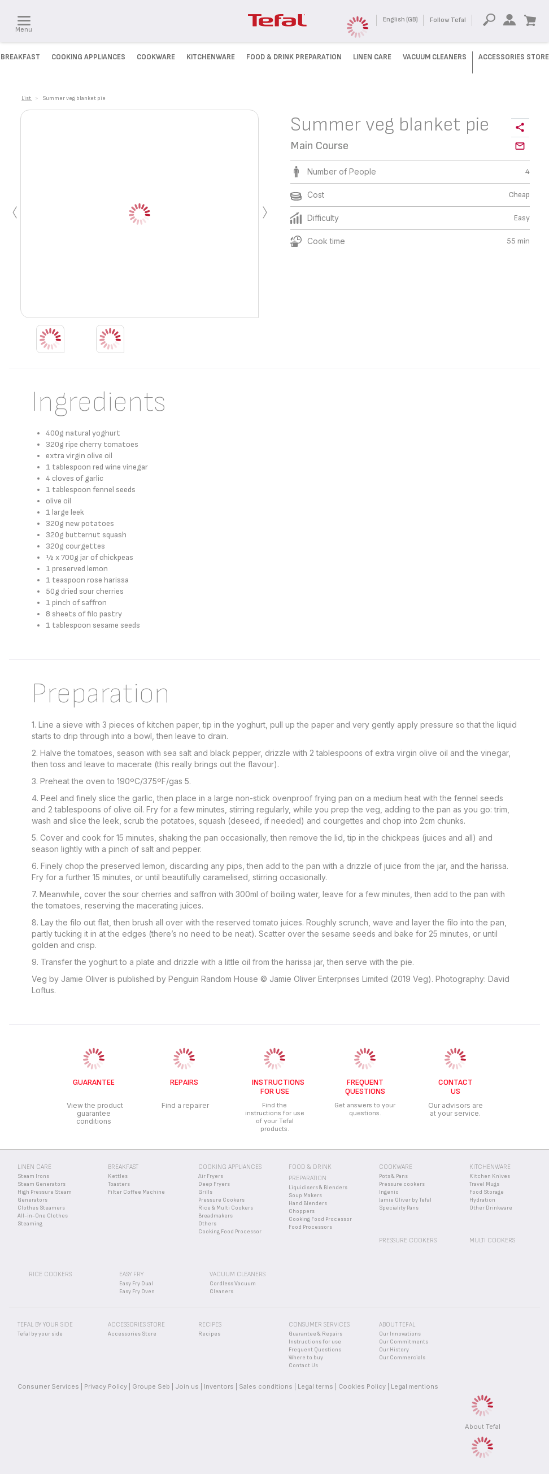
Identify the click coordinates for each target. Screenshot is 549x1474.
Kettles (118, 1176)
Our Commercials (402, 1357)
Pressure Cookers (221, 1200)
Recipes (209, 1333)
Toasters (119, 1184)
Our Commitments (403, 1341)
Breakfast (20, 57)
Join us (187, 1386)
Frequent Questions (315, 1349)
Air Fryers (210, 1176)
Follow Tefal (448, 20)
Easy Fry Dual (136, 1283)
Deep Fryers (214, 1184)
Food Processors (310, 1227)
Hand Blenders (308, 1203)
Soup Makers (305, 1195)
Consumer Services (48, 1386)
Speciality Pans (399, 1208)
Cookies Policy (362, 1386)
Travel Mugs (484, 1184)
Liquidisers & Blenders (318, 1187)
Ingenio (389, 1192)
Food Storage (486, 1192)
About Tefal (482, 1426)
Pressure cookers (402, 1184)
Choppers (302, 1211)
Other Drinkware (490, 1208)
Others (207, 1223)
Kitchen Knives (489, 1176)
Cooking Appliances (88, 57)
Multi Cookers (492, 1240)
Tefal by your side (40, 1333)
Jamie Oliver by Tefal (405, 1200)
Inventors (219, 1386)
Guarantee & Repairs (315, 1333)
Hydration (482, 1200)
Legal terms (315, 1386)
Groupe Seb (151, 1386)
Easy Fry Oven (137, 1291)
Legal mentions (414, 1386)
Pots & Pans (393, 1176)
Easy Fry (131, 1274)
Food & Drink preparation (294, 57)
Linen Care (372, 57)
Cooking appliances (230, 1167)
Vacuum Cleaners (435, 57)
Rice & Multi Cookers (225, 1208)
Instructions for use (315, 1341)
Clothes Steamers (41, 1208)
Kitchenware (210, 57)
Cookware (156, 57)
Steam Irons (33, 1176)
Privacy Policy (105, 1386)
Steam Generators (42, 1184)
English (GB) (400, 19)
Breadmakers (215, 1215)
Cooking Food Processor (230, 1231)
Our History (394, 1349)
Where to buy (306, 1357)
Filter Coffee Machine (136, 1192)
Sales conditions (266, 1386)
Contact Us (303, 1365)
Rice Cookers (50, 1274)
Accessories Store (513, 57)
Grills (205, 1192)
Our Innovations (400, 1333)
